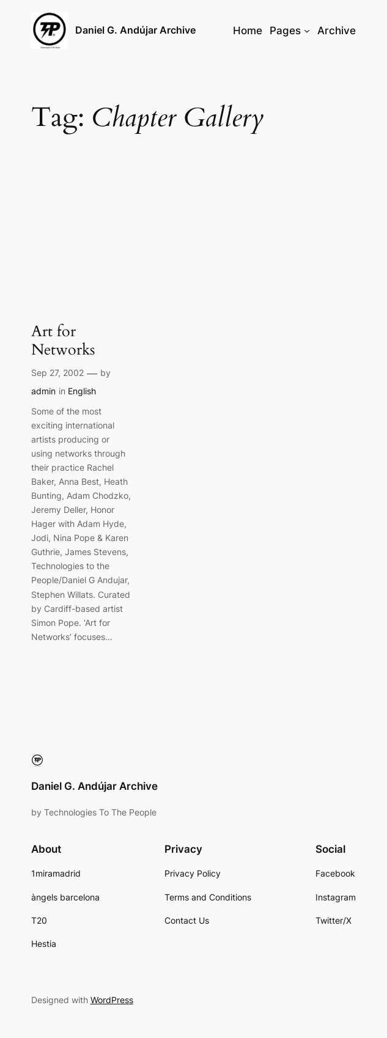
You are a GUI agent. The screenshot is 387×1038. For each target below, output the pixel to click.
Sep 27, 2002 (57, 372)
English (82, 391)
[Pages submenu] (307, 31)
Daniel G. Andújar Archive (135, 30)
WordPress (111, 1000)
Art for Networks (63, 341)
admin (43, 391)
